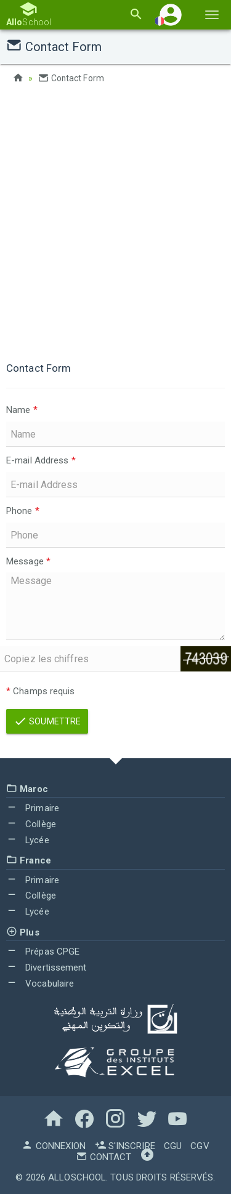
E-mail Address (41, 459)
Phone (22, 510)
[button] (171, 14)
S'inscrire (125, 1146)
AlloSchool (77, 1177)
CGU (173, 1146)
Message (28, 560)
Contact (103, 1157)
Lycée (27, 839)
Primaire (32, 807)
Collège (31, 823)
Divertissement (46, 966)
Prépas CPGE (42, 951)
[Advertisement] (115, 220)
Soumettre (47, 721)
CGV (199, 1146)
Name (22, 409)
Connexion (54, 1146)
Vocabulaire (40, 982)
